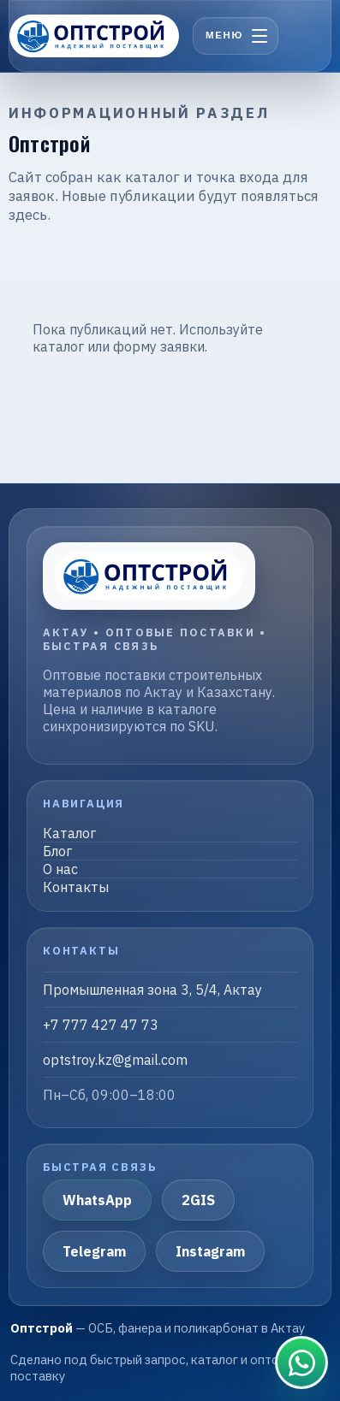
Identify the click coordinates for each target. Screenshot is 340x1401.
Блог (57, 851)
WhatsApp (97, 1200)
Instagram (210, 1251)
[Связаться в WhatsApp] (301, 1362)
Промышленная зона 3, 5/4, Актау (152, 989)
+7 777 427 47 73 (100, 1024)
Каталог (69, 833)
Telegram (94, 1251)
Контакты (76, 887)
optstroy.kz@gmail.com (115, 1059)
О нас (60, 869)
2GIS (198, 1200)
